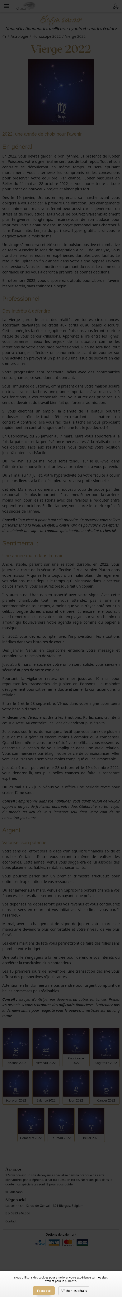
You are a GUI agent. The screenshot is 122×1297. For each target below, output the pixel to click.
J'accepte (44, 1291)
